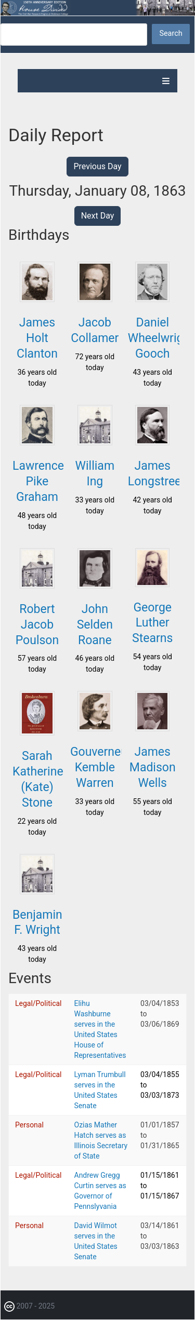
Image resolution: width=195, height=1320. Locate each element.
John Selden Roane (95, 624)
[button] (37, 299)
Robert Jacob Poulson (37, 624)
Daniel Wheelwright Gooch (161, 338)
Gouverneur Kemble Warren (101, 767)
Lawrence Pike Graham (38, 481)
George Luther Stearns (152, 623)
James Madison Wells (152, 767)
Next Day (97, 216)
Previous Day (97, 166)
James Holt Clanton (37, 338)
